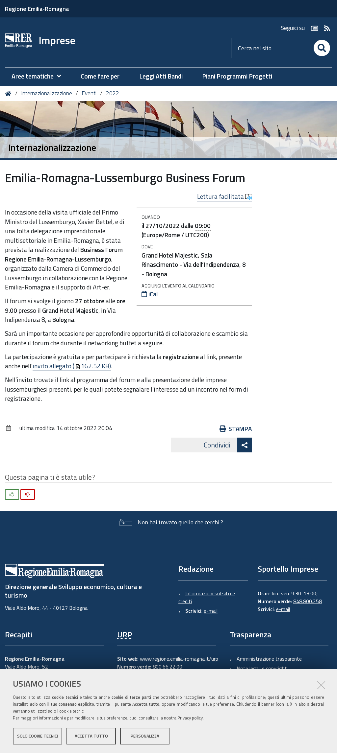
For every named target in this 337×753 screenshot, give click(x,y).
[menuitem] (39, 76)
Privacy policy (190, 718)
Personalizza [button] (145, 736)
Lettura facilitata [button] (224, 196)
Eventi (89, 93)
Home (9, 94)
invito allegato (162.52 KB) (72, 366)
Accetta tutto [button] (91, 736)
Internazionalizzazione (46, 93)
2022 (112, 93)
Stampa (236, 428)
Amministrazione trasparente (269, 659)
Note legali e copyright (262, 668)
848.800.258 (307, 601)
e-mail (211, 611)
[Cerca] (322, 48)
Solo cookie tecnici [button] (37, 736)
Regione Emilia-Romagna (37, 8)
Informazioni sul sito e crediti (206, 597)
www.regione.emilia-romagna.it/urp (179, 659)
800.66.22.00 (167, 667)
